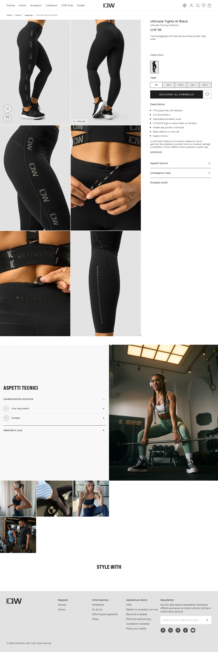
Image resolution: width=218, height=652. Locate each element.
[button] (35, 72)
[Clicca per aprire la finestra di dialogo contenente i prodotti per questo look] (18, 499)
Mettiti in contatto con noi (142, 609)
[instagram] (170, 630)
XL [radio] (205, 85)
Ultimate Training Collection (164, 25)
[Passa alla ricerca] (198, 5)
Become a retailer (136, 614)
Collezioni (51, 5)
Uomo (22, 5)
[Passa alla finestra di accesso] (191, 5)
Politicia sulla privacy (138, 619)
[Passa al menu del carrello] (209, 5)
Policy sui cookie (136, 628)
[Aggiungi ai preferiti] (207, 94)
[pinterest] (178, 630)
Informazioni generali (105, 614)
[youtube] (193, 630)
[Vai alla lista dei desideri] (203, 5)
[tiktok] (185, 630)
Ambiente (98, 604)
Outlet (81, 5)
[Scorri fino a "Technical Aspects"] (180, 163)
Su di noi (97, 609)
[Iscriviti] (207, 620)
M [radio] (180, 85)
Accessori (36, 5)
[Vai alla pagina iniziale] (109, 5)
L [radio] (193, 85)
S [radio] (169, 85)
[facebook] (163, 630)
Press (95, 619)
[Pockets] (7, 118)
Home (9, 15)
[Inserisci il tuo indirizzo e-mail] (181, 620)
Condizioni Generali (137, 623)
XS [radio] (156, 85)
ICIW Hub (67, 5)
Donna (11, 5)
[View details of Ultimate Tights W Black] (154, 67)
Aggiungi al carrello (176, 94)
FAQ (128, 604)
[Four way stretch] (7, 109)
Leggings (29, 15)
